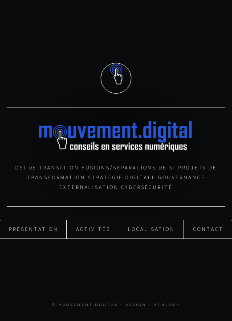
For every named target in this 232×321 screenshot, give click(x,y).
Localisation (151, 229)
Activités (93, 229)
